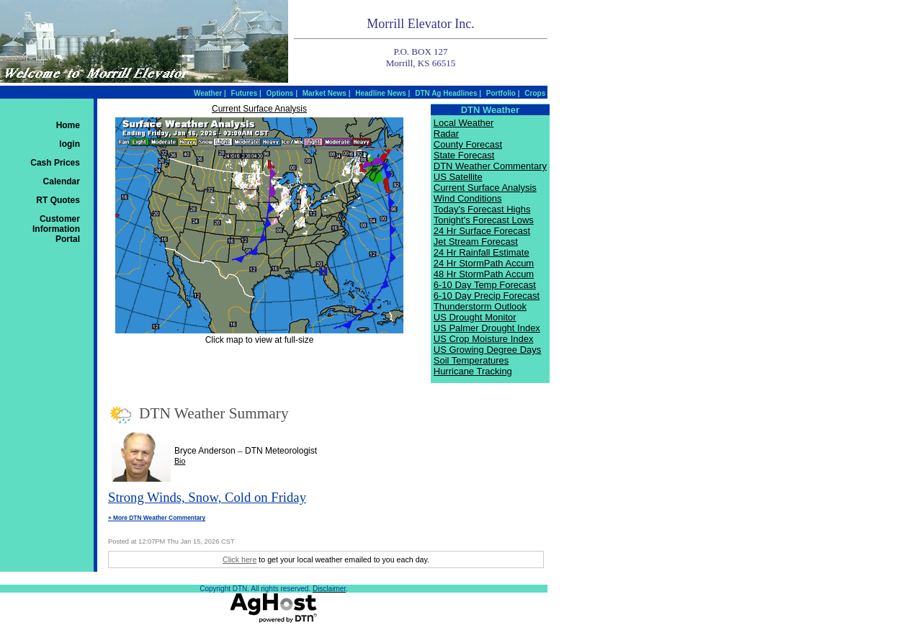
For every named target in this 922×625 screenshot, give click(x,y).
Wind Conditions (468, 198)
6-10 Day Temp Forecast (485, 284)
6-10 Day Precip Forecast (487, 295)
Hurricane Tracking (473, 371)
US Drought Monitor (475, 317)
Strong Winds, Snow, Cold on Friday (207, 497)
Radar (446, 133)
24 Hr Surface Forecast (482, 230)
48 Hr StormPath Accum (484, 274)
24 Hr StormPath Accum (484, 263)
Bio (179, 461)
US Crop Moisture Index (484, 338)
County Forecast (468, 144)
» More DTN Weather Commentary (156, 517)
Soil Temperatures (471, 360)
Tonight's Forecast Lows (484, 220)
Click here (239, 559)
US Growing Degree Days (488, 349)
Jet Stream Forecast (476, 241)
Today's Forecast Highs (482, 209)
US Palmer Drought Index (487, 328)
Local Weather (464, 122)
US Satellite (458, 176)
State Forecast (464, 155)
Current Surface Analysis (259, 109)
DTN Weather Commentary (490, 166)
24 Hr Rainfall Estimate (481, 252)
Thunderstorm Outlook (480, 306)
